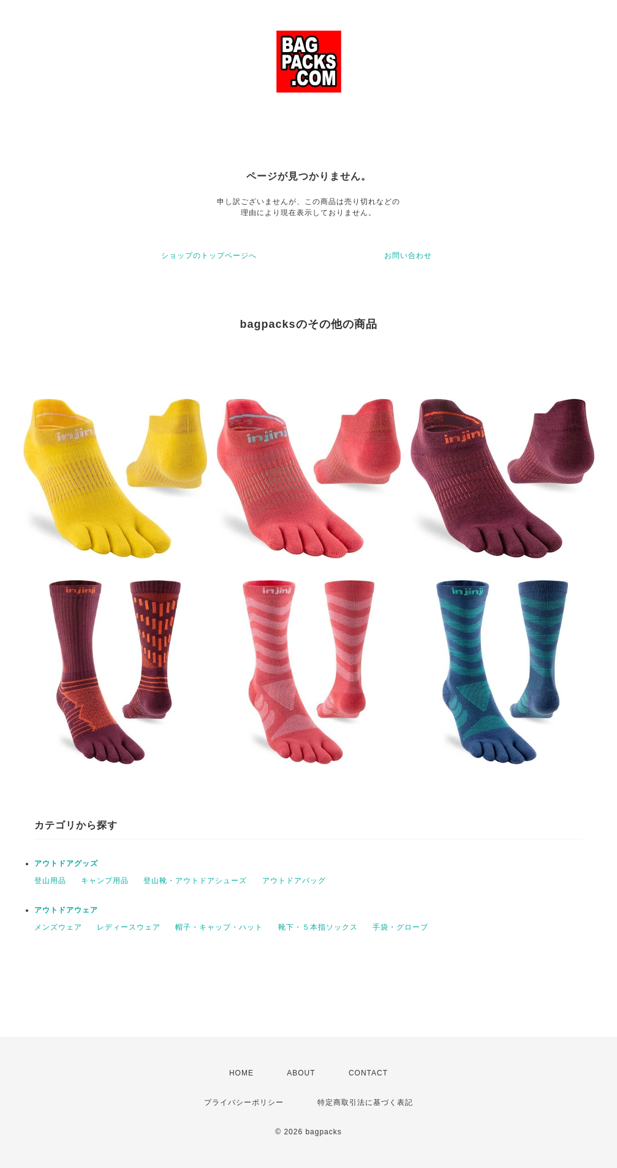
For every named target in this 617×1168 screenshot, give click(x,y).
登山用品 (50, 880)
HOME (241, 1073)
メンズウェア (58, 927)
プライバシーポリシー (244, 1102)
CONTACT (368, 1073)
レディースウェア (129, 927)
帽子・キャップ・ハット (219, 927)
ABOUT (301, 1073)
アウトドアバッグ (294, 880)
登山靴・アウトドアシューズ (195, 880)
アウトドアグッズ (66, 863)
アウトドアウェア (66, 910)
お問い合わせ (408, 255)
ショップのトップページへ (209, 255)
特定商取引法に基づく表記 (365, 1102)
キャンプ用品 (105, 880)
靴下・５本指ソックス (318, 927)
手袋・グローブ (400, 927)
